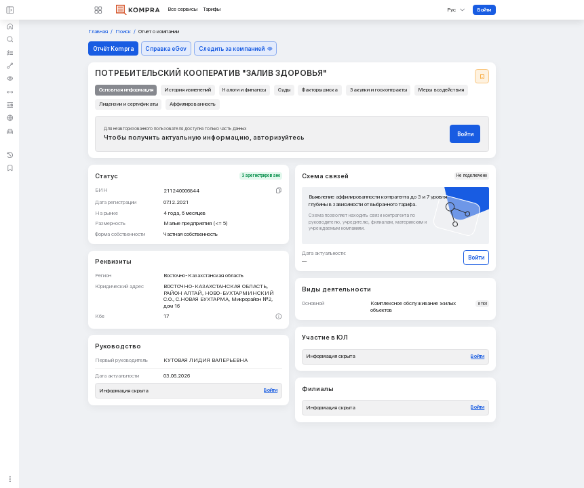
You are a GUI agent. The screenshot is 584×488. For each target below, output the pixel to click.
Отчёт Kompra (113, 48)
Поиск (123, 32)
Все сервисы (182, 9)
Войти (484, 10)
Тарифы (211, 9)
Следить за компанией (236, 48)
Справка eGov (166, 48)
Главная (98, 32)
